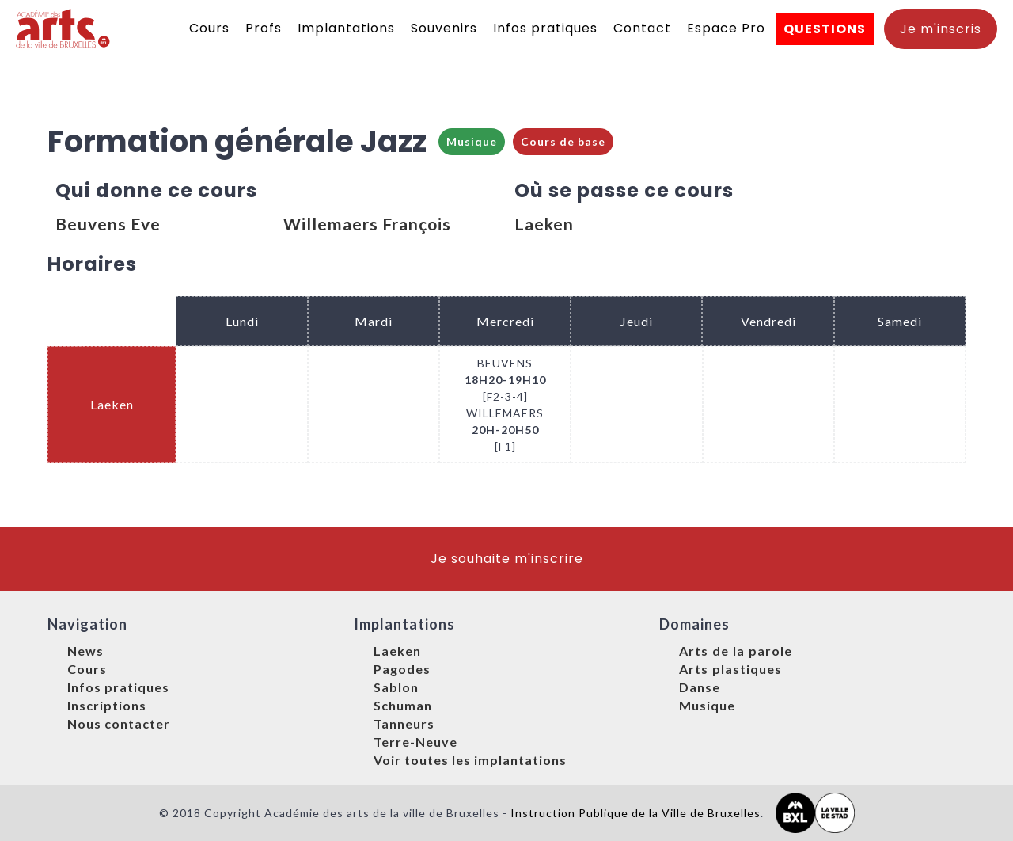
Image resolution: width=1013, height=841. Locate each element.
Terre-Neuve (415, 741)
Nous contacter (118, 723)
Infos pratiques (545, 28)
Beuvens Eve (108, 224)
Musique (471, 141)
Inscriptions (106, 705)
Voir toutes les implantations (470, 759)
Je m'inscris (940, 29)
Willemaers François (367, 224)
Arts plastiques (730, 668)
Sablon (396, 686)
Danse (699, 686)
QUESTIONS (824, 29)
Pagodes (402, 668)
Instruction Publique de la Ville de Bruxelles (635, 813)
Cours (209, 28)
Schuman (403, 705)
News (85, 650)
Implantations (346, 28)
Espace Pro (726, 28)
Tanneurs (404, 723)
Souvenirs (444, 28)
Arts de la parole (735, 650)
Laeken (544, 224)
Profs (263, 28)
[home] (64, 28)
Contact (642, 28)
